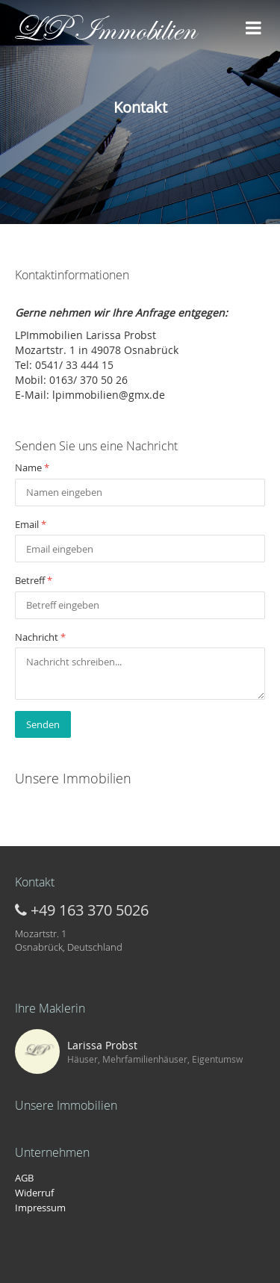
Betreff (33, 580)
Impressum (40, 1207)
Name (32, 467)
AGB (24, 1177)
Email (30, 524)
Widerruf (34, 1192)
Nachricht (40, 637)
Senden (43, 724)
